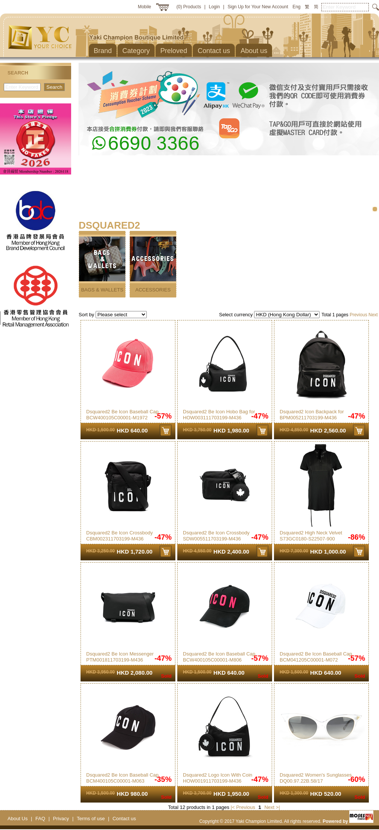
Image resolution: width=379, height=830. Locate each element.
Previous (358, 314)
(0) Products (189, 6)
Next (373, 314)
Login (214, 6)
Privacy (61, 818)
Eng (296, 6)
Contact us (124, 818)
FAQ (40, 818)
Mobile (144, 6)
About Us (17, 818)
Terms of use (91, 818)
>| (278, 807)
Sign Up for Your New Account (258, 6)
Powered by (348, 821)
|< (233, 807)
